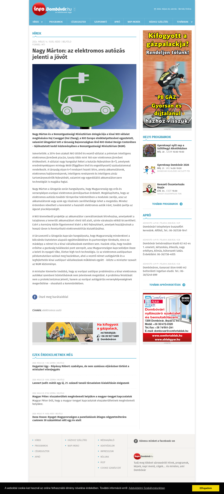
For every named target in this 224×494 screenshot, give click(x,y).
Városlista (74, 9)
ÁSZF (102, 462)
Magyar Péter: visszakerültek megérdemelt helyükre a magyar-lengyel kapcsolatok (82, 397)
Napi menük (134, 22)
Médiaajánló (107, 440)
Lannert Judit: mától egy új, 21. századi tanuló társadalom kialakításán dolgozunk (80, 383)
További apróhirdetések (165, 284)
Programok (56, 22)
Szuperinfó (100, 22)
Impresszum (107, 451)
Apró (117, 22)
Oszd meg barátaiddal (53, 297)
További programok (165, 204)
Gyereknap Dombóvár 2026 (173, 165)
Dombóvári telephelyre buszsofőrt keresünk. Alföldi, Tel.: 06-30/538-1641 (165, 228)
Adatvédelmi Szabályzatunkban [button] (147, 488)
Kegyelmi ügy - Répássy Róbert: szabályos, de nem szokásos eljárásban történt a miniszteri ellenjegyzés (80, 368)
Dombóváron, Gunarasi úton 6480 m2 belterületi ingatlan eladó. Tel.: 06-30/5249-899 (164, 271)
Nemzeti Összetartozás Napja (170, 186)
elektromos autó (51, 310)
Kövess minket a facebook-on (157, 441)
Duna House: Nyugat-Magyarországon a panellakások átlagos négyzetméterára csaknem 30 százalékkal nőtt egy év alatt (79, 418)
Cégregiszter (78, 22)
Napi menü (73, 446)
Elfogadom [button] (206, 488)
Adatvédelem (107, 446)
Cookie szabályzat (110, 468)
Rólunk (104, 457)
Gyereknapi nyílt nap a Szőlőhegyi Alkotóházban (172, 147)
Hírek (36, 22)
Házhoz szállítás (158, 22)
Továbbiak (182, 22)
